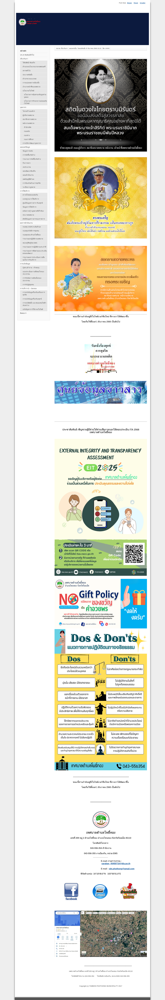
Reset (136, 3)
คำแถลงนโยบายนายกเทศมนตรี (34, 67)
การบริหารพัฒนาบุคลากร (32, 143)
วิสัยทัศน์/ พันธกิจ (29, 63)
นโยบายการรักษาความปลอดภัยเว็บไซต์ (35, 102)
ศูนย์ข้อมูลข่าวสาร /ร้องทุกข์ (33, 203)
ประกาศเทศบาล (28, 215)
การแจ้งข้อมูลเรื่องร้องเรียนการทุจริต (34, 293)
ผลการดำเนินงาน (26, 223)
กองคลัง (27, 131)
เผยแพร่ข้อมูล (25, 147)
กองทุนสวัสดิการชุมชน (31, 231)
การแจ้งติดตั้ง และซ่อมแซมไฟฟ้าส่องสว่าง (34, 304)
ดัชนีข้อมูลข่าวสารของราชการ (34, 219)
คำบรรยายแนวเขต (29, 79)
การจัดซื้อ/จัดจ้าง (29, 155)
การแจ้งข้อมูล (25, 264)
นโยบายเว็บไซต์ (28, 91)
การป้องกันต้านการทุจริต (31, 183)
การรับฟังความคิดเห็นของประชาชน (32, 279)
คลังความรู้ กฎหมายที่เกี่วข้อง (33, 211)
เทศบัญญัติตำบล (28, 179)
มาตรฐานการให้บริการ (31, 199)
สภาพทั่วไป (26, 71)
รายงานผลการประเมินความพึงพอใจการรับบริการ (34, 258)
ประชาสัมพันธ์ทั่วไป (27, 55)
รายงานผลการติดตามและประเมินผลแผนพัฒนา (35, 252)
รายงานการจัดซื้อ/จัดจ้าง (32, 159)
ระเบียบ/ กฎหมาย (29, 187)
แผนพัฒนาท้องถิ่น (29, 171)
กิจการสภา (27, 163)
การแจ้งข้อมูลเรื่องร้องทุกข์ (32, 299)
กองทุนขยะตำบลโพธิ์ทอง (32, 235)
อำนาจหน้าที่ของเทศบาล (31, 87)
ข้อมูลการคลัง (28, 151)
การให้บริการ (25, 191)
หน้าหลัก (23, 51)
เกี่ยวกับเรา (24, 59)
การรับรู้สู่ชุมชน (28, 285)
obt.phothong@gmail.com (121, 869)
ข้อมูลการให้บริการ (29, 207)
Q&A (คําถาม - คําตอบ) (31, 268)
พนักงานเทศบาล (28, 123)
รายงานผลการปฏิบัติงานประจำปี (34, 247)
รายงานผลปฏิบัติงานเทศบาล (33, 239)
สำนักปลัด (27, 127)
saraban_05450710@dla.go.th (115, 863)
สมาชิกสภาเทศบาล (29, 119)
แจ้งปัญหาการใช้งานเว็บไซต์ (33, 309)
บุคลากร (23, 107)
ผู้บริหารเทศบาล (28, 115)
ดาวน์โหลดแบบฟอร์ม (30, 195)
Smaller (142, 3)
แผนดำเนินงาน (28, 175)
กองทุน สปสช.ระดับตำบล (32, 227)
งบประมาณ (27, 167)
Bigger (129, 3)
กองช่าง (27, 135)
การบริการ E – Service (28, 288)
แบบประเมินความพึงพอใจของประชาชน (33, 273)
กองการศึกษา (29, 139)
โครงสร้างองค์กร (29, 111)
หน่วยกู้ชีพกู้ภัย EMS (30, 243)
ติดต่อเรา (23, 313)
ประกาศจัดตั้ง (27, 75)
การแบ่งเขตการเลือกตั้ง (31, 83)
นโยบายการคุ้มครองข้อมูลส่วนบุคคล (35, 96)
